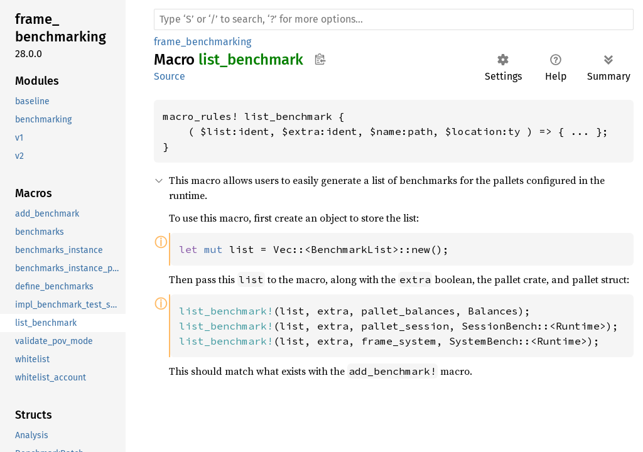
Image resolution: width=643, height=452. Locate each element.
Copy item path (320, 59)
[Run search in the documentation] (394, 19)
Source (169, 76)
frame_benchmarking (202, 42)
